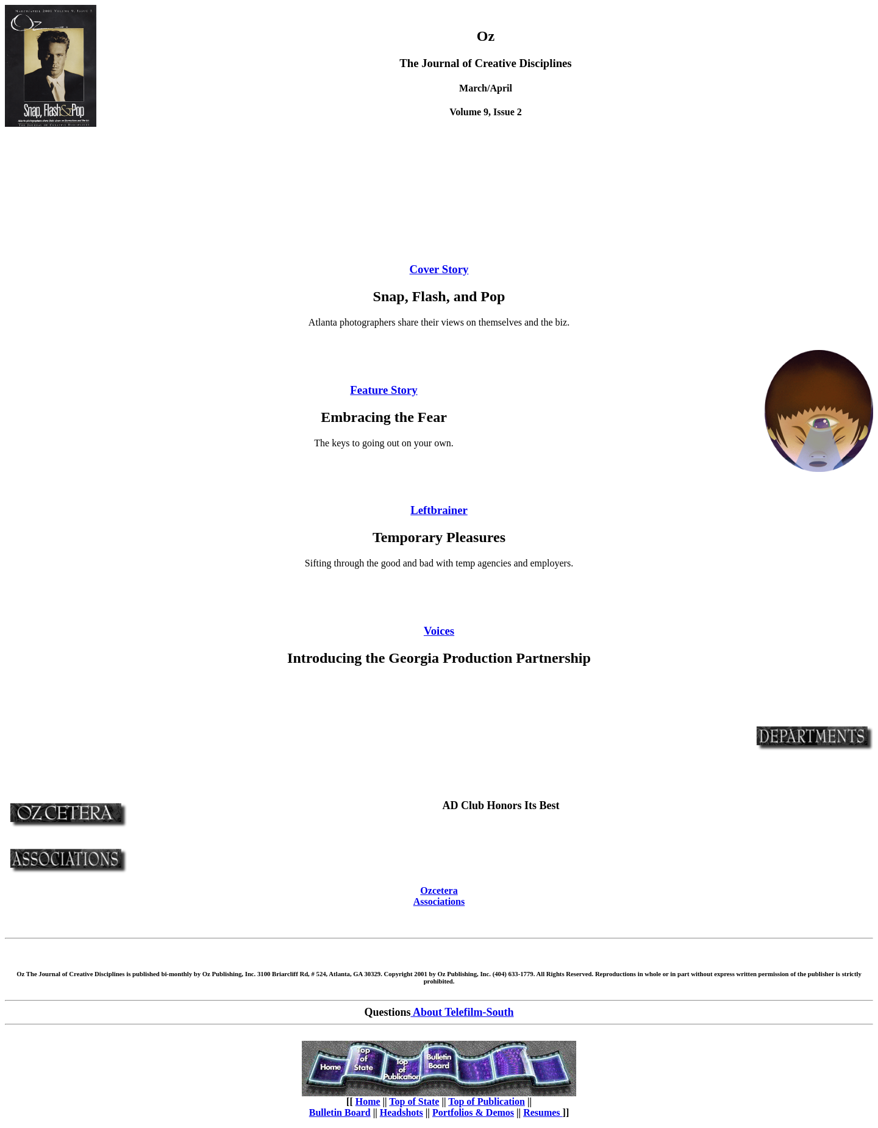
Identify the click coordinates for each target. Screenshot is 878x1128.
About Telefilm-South (461, 1012)
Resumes (542, 1112)
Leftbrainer (439, 510)
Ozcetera (438, 890)
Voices (439, 630)
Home (367, 1101)
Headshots (401, 1112)
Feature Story (383, 390)
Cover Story (439, 269)
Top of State (414, 1101)
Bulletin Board (340, 1112)
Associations (439, 901)
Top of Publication (486, 1101)
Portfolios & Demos (473, 1112)
